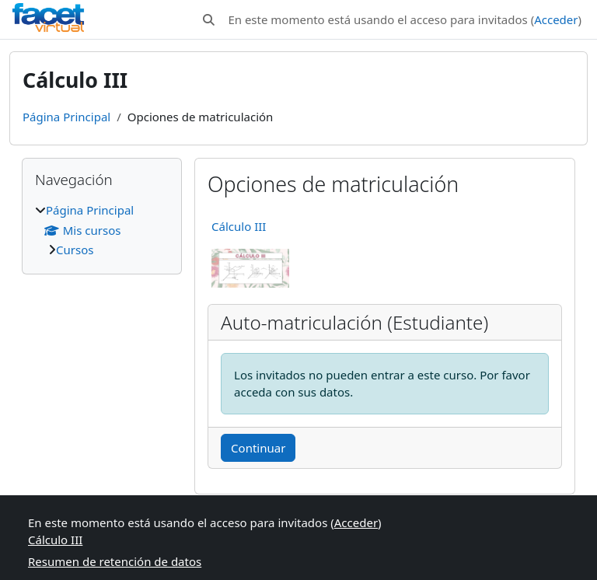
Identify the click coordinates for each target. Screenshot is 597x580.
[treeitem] (102, 230)
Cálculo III (238, 226)
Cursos (74, 249)
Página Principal (66, 116)
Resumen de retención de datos (114, 561)
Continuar (258, 448)
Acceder (556, 19)
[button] (208, 20)
